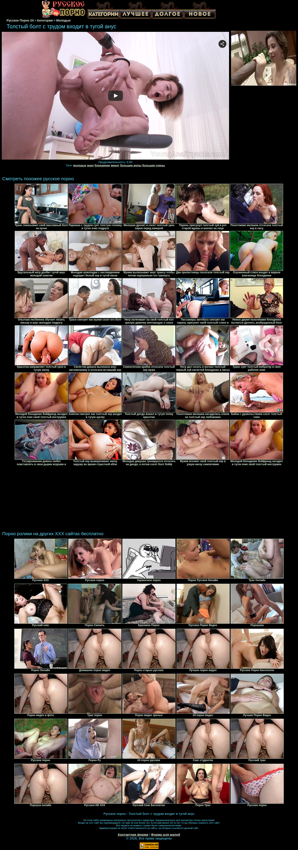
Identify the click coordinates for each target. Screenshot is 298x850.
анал (90, 165)
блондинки (102, 165)
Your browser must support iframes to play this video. (115, 96)
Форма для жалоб (165, 834)
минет (115, 165)
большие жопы (130, 165)
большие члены (153, 165)
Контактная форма (133, 834)
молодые (79, 165)
